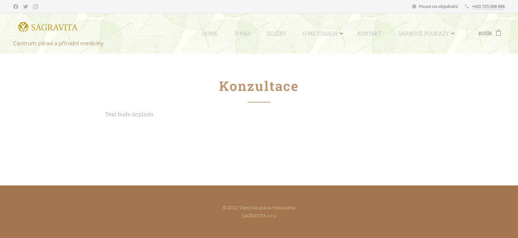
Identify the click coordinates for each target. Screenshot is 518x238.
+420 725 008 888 (488, 6)
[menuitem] (231, 33)
